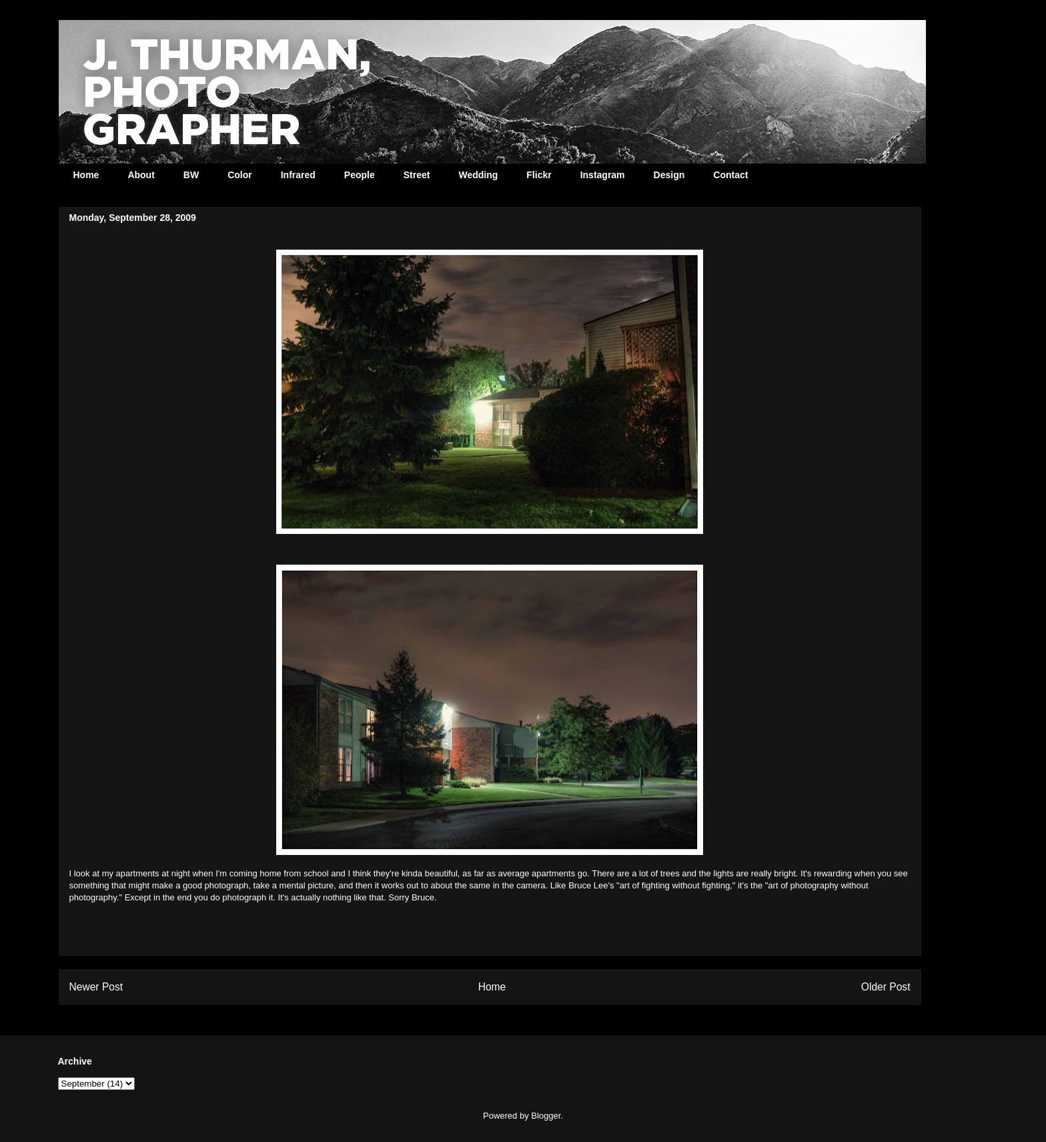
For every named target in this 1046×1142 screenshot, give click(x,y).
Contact (730, 175)
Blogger (545, 1116)
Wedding (478, 175)
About (140, 175)
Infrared (298, 175)
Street (417, 175)
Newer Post (96, 986)
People (359, 175)
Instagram (602, 175)
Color (239, 175)
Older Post (886, 986)
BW (191, 175)
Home (86, 175)
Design (669, 175)
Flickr (538, 175)
